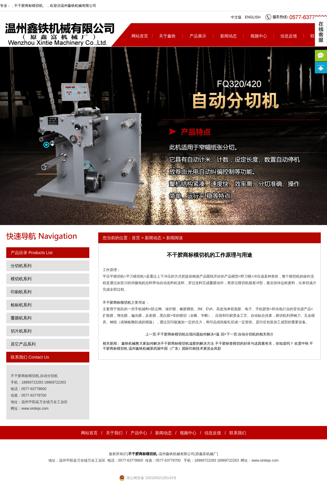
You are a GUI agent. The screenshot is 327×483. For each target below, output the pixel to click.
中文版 (236, 17)
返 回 (220, 334)
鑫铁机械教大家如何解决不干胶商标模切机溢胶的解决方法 (167, 343)
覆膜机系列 (21, 318)
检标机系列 (21, 305)
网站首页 (139, 36)
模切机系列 (21, 278)
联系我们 (237, 432)
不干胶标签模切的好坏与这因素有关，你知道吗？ (254, 343)
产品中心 (139, 432)
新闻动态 (228, 36)
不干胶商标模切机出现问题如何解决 (185, 334)
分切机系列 (21, 265)
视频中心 (258, 36)
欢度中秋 (301, 343)
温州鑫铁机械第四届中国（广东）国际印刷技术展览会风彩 (174, 348)
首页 (136, 237)
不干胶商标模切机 (28, 6)
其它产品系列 (23, 344)
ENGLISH (253, 17)
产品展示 (198, 36)
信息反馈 (288, 36)
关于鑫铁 (167, 36)
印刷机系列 (21, 291)
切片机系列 (21, 331)
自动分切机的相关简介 (256, 334)
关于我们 (114, 432)
